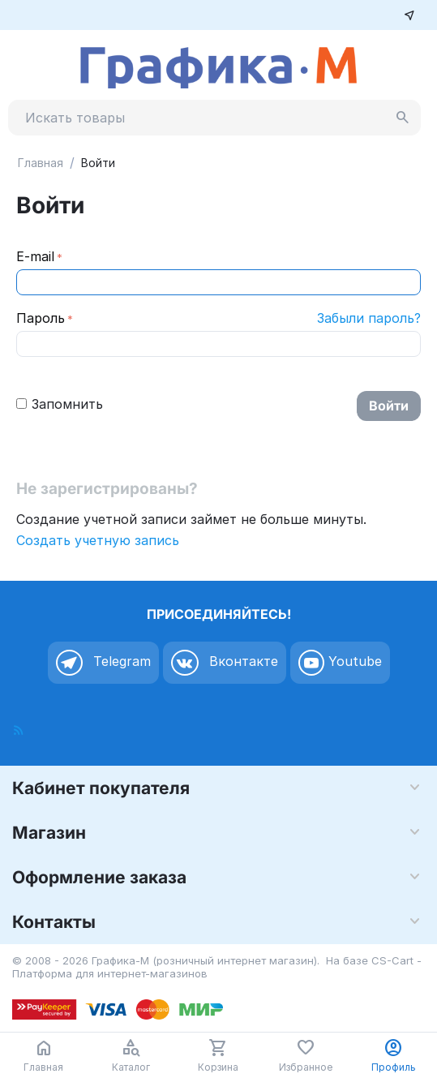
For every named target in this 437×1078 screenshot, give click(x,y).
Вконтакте (224, 663)
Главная (40, 163)
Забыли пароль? (369, 318)
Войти (389, 405)
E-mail (35, 256)
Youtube (340, 663)
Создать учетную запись (97, 540)
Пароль (40, 318)
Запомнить (59, 404)
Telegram (103, 663)
